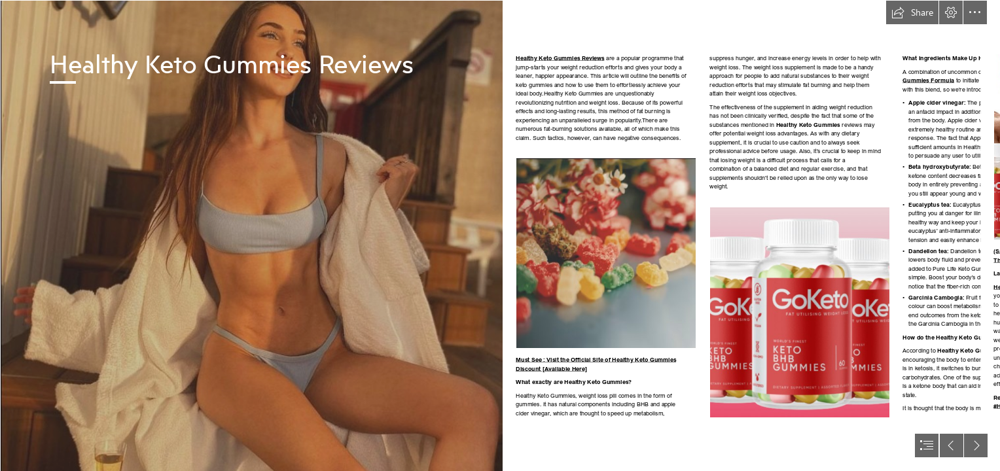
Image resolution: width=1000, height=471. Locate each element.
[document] (500, 235)
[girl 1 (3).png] (251, 235)
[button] (912, 12)
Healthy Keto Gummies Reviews (560, 57)
